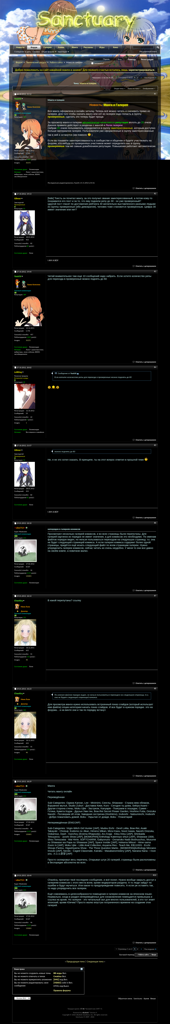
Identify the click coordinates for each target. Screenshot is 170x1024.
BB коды (57, 973)
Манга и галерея (88, 83)
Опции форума (48, 52)
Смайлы (57, 976)
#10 (154, 875)
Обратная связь (125, 998)
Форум (34, 47)
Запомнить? (97, 63)
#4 (155, 367)
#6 (155, 523)
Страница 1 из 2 (125, 77)
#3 (155, 271)
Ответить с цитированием (144, 188)
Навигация (62, 52)
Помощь (132, 59)
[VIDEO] (57, 982)
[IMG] (56, 979)
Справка (36, 52)
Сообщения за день (22, 52)
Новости (20, 47)
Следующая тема (95, 961)
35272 (28, 163)
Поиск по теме (133, 88)
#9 (155, 781)
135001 (28, 576)
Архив (146, 998)
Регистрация (147, 59)
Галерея (47, 47)
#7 (155, 596)
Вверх (154, 955)
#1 (155, 94)
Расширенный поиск (148, 52)
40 (27, 660)
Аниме (61, 47)
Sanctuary (137, 998)
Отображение (148, 88)
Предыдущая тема (75, 961)
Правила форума (62, 990)
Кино (115, 47)
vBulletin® (86, 1013)
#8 (155, 688)
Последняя (150, 77)
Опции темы (119, 88)
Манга (75, 47)
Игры (101, 47)
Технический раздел (36, 62)
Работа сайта (56, 62)
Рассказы (88, 47)
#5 (155, 445)
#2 (155, 193)
